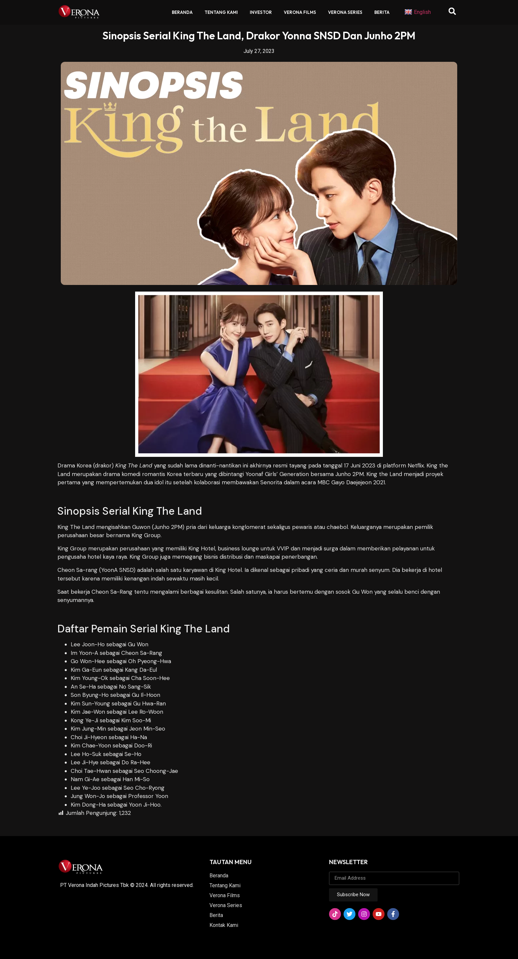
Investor (261, 12)
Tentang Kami (221, 12)
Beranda (182, 12)
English (417, 12)
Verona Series (345, 12)
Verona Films (300, 12)
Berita (381, 12)
